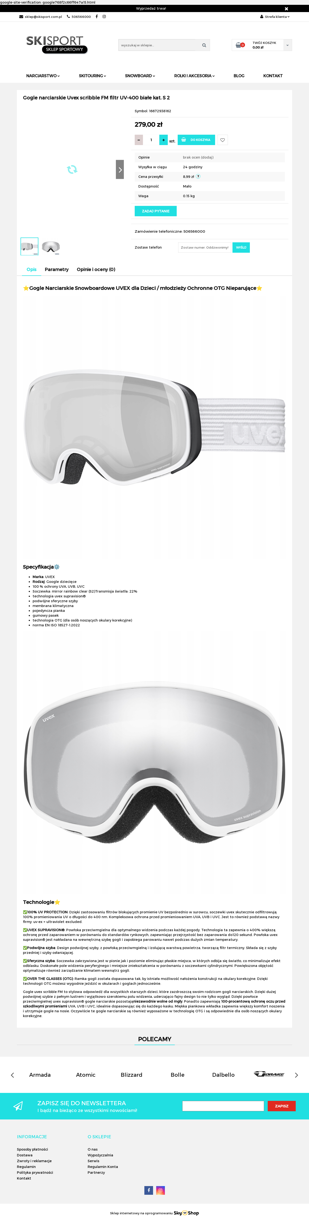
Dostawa (25, 1155)
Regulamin (26, 1167)
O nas (93, 1149)
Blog (239, 75)
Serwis (93, 1161)
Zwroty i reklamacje (34, 1161)
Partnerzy (96, 1172)
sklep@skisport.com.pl (40, 17)
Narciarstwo (43, 75)
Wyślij (241, 247)
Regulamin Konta (103, 1167)
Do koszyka (196, 139)
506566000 (79, 17)
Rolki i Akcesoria (194, 75)
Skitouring (92, 75)
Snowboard (140, 75)
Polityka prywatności (35, 1172)
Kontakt (273, 75)
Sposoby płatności (32, 1149)
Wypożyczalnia (100, 1155)
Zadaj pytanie (155, 211)
